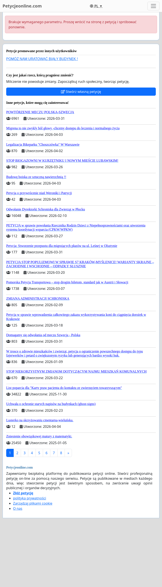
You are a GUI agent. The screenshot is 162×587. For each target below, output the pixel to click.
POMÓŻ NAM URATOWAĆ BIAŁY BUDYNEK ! (42, 59)
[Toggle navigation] (153, 6)
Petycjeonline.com (22, 6)
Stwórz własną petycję (81, 91)
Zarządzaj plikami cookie (32, 503)
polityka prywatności (29, 498)
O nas (17, 508)
